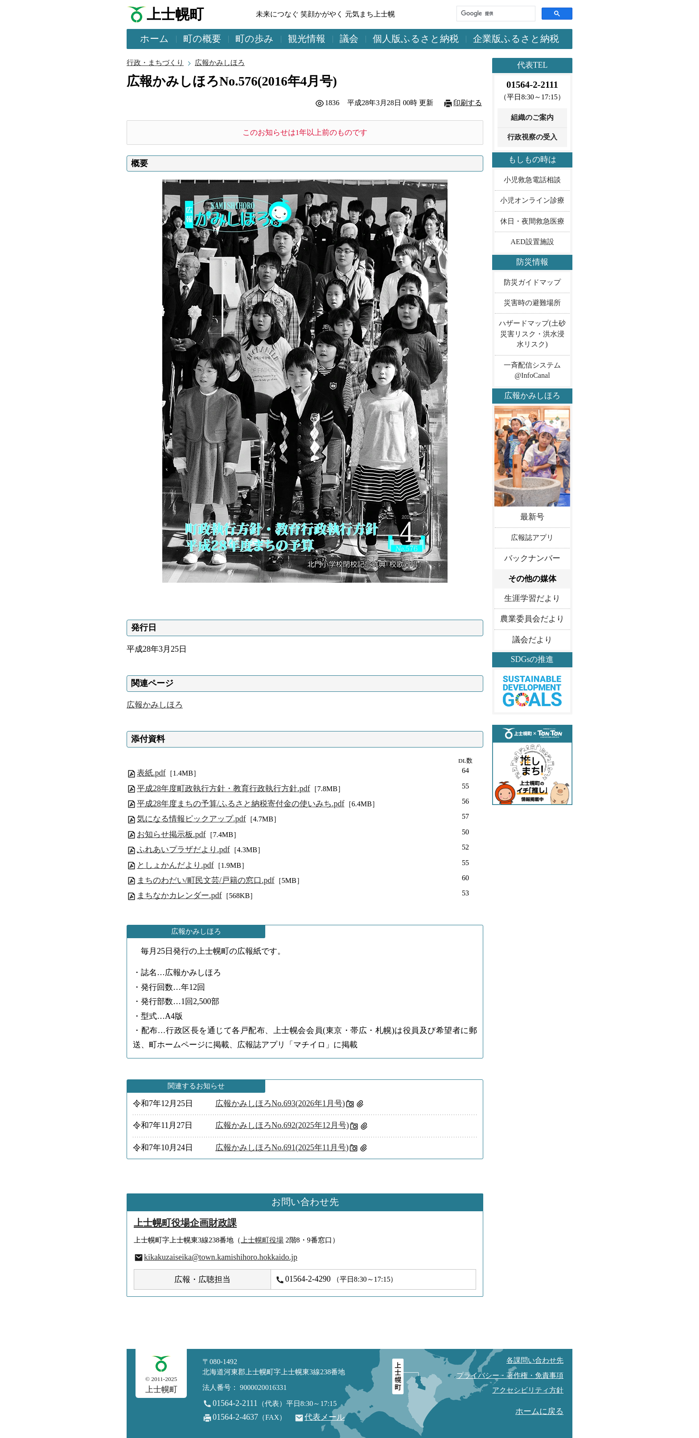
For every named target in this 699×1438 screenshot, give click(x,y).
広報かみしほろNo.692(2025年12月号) (282, 1125)
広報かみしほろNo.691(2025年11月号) (282, 1147)
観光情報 (306, 38)
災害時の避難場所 (532, 303)
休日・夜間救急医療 (532, 221)
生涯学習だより (532, 598)
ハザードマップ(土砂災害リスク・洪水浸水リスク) (532, 333)
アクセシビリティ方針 (527, 1390)
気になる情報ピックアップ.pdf (191, 818)
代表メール (324, 1417)
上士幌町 (175, 14)
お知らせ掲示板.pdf (171, 834)
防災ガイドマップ (532, 282)
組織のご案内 (532, 118)
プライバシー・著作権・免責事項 (509, 1376)
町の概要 (202, 38)
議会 (349, 38)
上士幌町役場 (262, 1240)
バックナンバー (532, 558)
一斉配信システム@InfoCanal (532, 370)
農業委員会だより (532, 618)
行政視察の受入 (532, 137)
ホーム (154, 38)
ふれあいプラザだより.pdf (183, 849)
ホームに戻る (539, 1411)
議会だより (532, 639)
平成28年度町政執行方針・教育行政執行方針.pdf (223, 788)
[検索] (495, 13)
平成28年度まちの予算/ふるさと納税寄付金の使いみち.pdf (241, 803)
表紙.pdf (151, 772)
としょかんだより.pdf (175, 865)
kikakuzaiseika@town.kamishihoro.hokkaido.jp (220, 1257)
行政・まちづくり (155, 63)
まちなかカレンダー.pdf (179, 895)
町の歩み (254, 38)
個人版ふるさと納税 (416, 38)
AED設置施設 (532, 242)
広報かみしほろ (220, 63)
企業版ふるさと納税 (516, 38)
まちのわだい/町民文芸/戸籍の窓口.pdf (206, 880)
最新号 (532, 516)
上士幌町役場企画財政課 (185, 1222)
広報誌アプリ (532, 538)
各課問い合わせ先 (534, 1360)
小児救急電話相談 (532, 180)
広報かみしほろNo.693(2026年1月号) (280, 1103)
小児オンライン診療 (532, 200)
